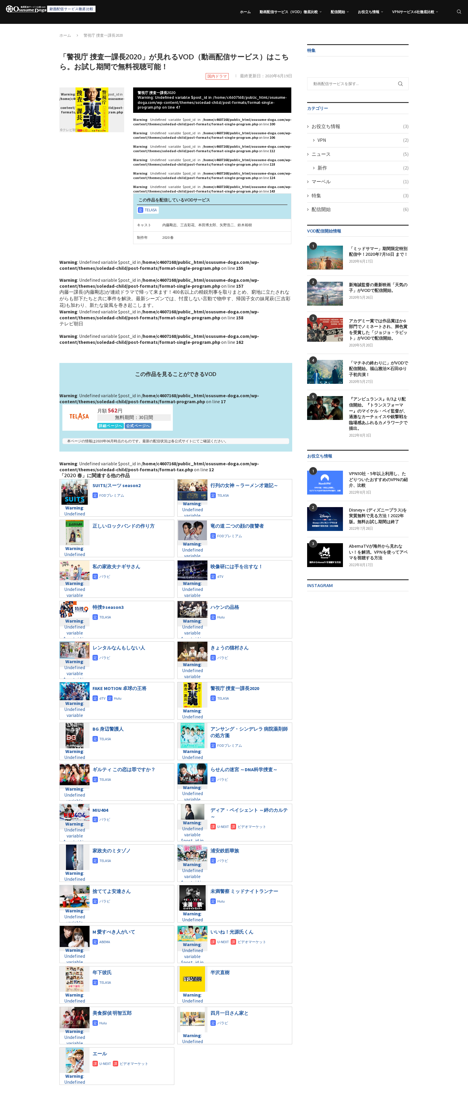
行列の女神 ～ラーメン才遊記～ (244, 485)
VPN (363, 140)
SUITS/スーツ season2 (117, 485)
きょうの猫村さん (229, 648)
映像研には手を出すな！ (236, 566)
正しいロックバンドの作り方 (124, 526)
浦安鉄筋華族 (224, 851)
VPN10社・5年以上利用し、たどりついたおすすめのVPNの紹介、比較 (378, 479)
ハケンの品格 (224, 607)
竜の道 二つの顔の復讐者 (237, 526)
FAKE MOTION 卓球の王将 (120, 688)
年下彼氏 (102, 972)
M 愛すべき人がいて (114, 932)
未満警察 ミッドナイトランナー (244, 891)
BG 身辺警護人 (108, 729)
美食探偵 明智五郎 (112, 1013)
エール (100, 1054)
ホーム (245, 12)
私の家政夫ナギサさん (116, 566)
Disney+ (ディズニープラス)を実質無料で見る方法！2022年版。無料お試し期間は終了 (378, 515)
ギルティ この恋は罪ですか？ (124, 769)
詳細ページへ (110, 426)
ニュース (360, 154)
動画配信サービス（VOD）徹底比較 (289, 12)
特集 (360, 195)
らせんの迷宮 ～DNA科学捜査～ (244, 769)
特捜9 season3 (108, 607)
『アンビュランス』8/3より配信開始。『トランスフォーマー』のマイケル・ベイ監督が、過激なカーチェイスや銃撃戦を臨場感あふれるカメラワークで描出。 (378, 413)
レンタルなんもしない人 (119, 648)
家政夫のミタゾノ (112, 851)
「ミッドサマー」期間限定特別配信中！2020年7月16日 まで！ (378, 251)
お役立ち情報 (368, 12)
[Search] (459, 12)
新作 (363, 167)
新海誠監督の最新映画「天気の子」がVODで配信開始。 (378, 287)
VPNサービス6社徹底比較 (413, 12)
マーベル (360, 181)
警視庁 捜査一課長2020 (234, 688)
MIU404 (100, 810)
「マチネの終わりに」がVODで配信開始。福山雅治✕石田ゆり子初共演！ (378, 368)
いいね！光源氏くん (231, 932)
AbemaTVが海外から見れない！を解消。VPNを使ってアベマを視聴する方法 (378, 551)
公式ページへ (138, 426)
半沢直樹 (220, 972)
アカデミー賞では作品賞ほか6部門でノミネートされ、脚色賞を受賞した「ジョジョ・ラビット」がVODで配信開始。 (378, 329)
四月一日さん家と (229, 1013)
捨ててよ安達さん (112, 891)
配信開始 (338, 12)
